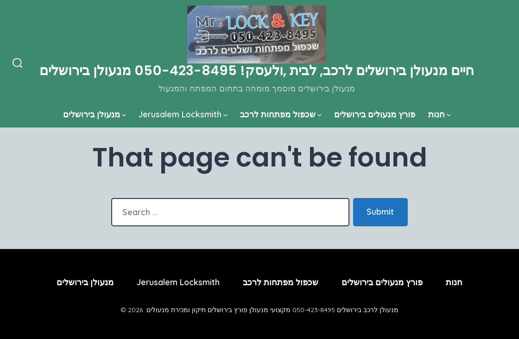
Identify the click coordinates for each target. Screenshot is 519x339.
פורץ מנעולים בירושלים (374, 114)
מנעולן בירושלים (94, 114)
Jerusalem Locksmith (183, 114)
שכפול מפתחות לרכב (281, 114)
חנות (439, 114)
